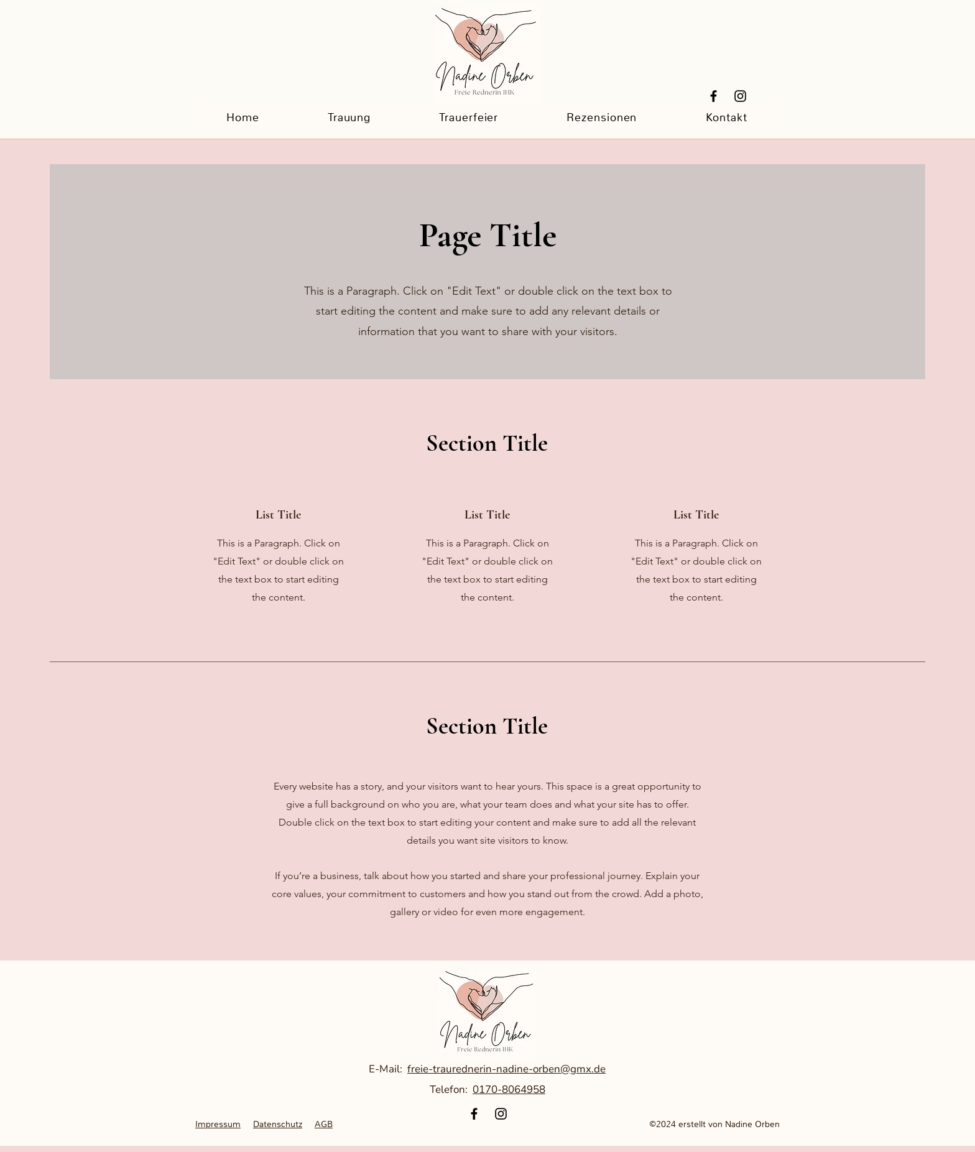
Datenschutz (277, 1124)
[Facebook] (713, 96)
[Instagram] (740, 96)
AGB (324, 1124)
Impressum (218, 1124)
